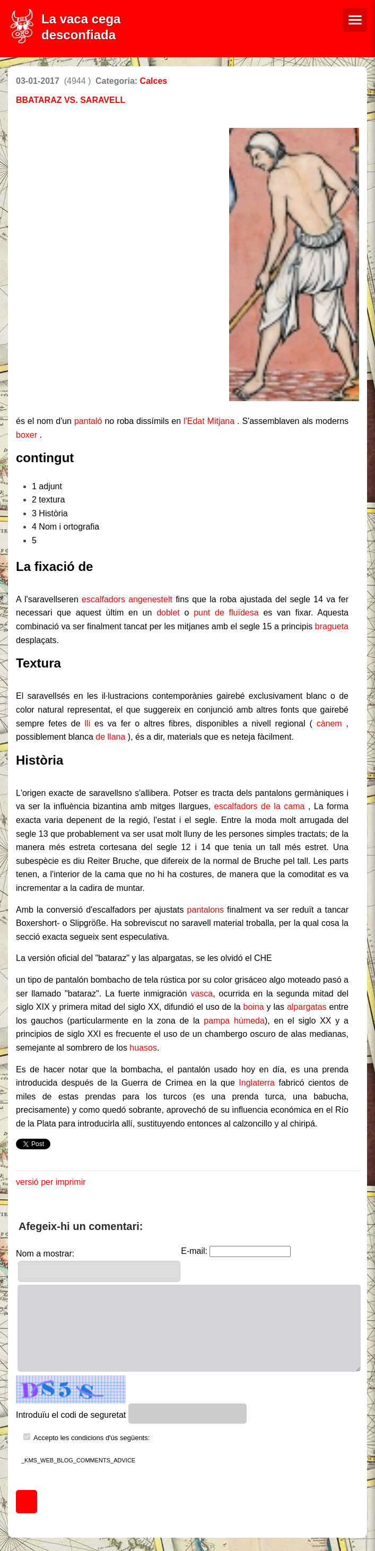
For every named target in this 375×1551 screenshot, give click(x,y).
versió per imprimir (51, 1181)
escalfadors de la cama (259, 806)
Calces (154, 80)
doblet (168, 612)
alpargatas (307, 1006)
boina (253, 1006)
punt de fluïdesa (226, 612)
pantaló (88, 421)
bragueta (331, 626)
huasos (143, 1047)
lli (88, 723)
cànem (329, 723)
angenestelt (150, 599)
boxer (26, 434)
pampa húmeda (234, 1020)
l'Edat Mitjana (209, 421)
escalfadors (103, 599)
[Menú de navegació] (355, 20)
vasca (201, 993)
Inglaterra (257, 1082)
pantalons (205, 909)
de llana (110, 736)
